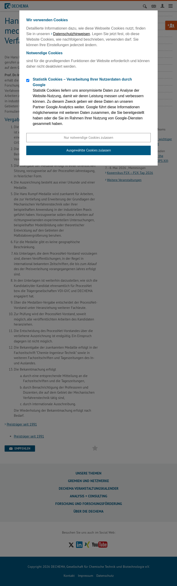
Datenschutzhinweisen (71, 34)
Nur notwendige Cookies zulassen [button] (88, 137)
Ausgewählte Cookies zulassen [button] (88, 150)
